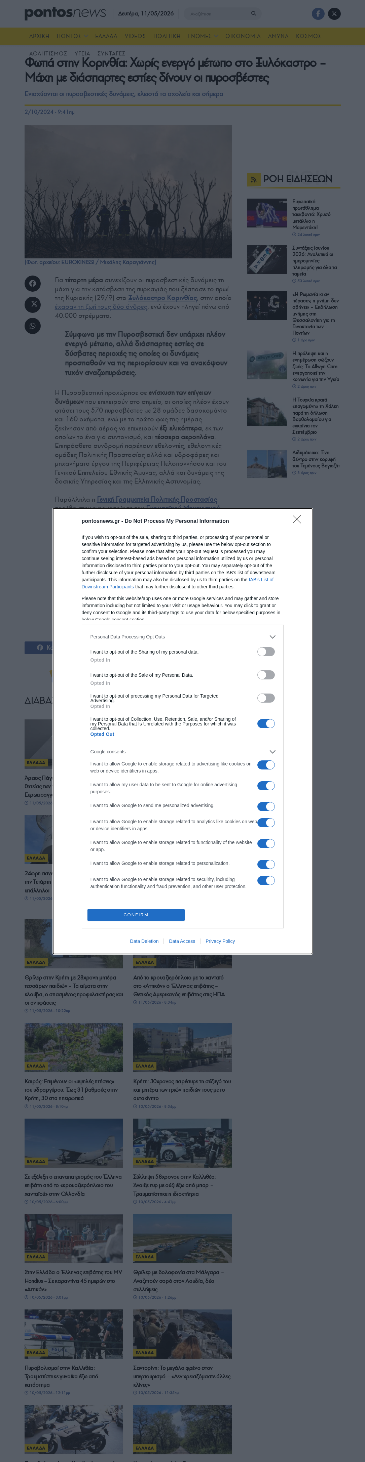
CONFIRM (136, 914)
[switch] (266, 651)
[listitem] (182, 636)
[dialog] (182, 731)
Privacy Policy (220, 941)
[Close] (299, 521)
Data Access (182, 941)
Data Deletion (144, 941)
